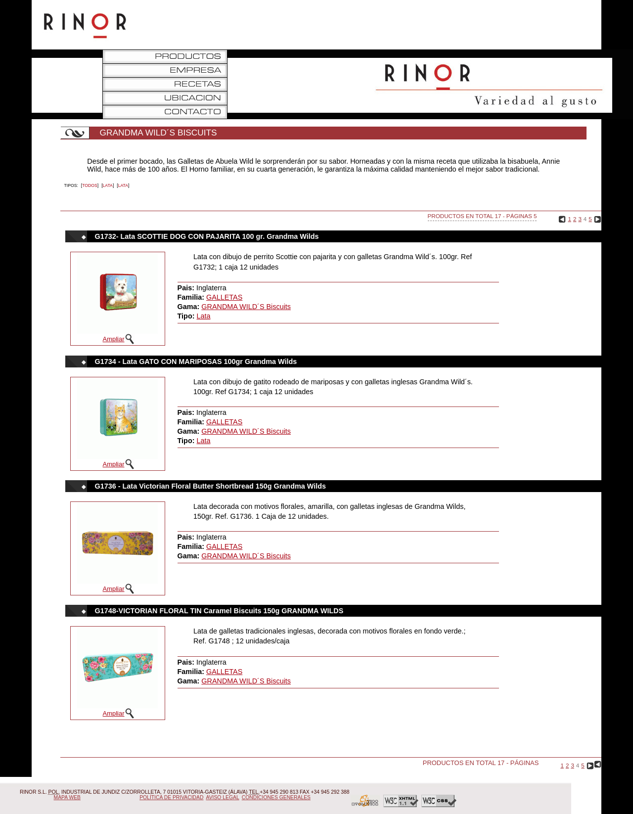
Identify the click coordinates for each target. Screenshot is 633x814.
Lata (108, 185)
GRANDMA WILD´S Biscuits (246, 307)
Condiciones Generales (276, 797)
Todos (89, 185)
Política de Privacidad (171, 797)
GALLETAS (224, 297)
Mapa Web (67, 797)
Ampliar (114, 339)
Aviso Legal (222, 797)
